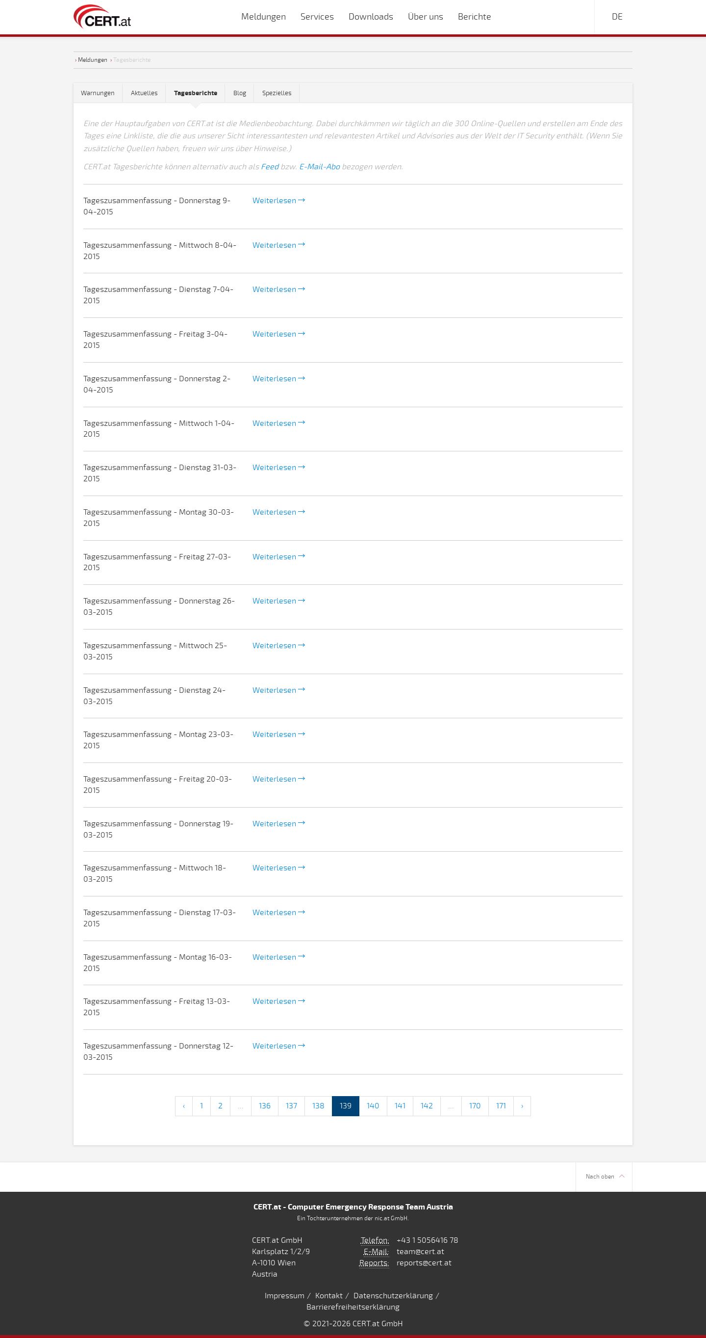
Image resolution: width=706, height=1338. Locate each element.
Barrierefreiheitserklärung (353, 1307)
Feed (269, 167)
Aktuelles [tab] (144, 93)
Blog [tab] (239, 93)
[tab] (196, 93)
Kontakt (329, 1296)
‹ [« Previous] (184, 1106)
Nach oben (605, 1177)
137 (291, 1106)
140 (373, 1106)
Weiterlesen (278, 201)
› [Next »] (522, 1106)
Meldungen (92, 59)
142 (427, 1106)
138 (318, 1106)
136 (265, 1106)
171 (501, 1106)
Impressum (284, 1296)
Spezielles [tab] (277, 93)
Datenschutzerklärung (393, 1296)
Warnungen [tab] (98, 93)
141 (400, 1106)
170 (475, 1106)
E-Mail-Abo (319, 167)
